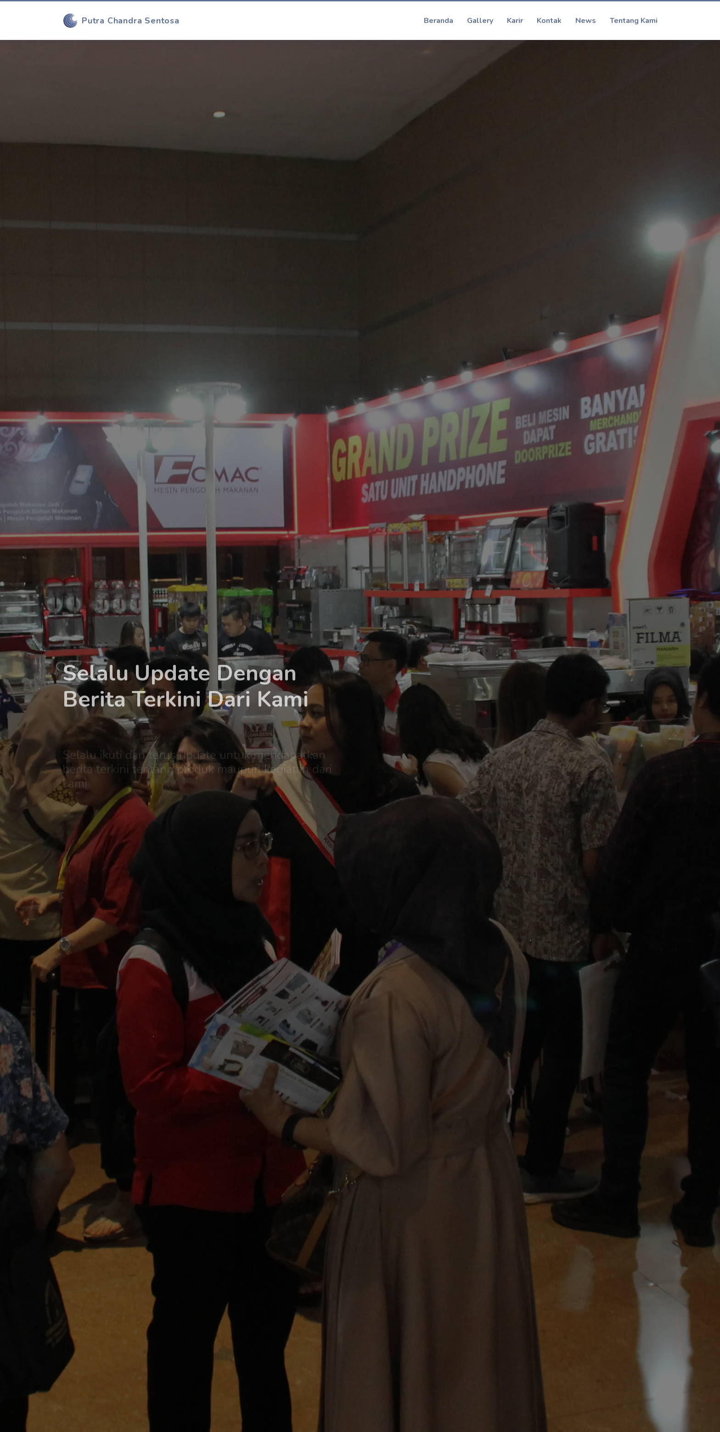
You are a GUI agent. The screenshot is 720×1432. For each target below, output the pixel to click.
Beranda (438, 21)
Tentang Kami (634, 21)
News (585, 21)
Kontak (549, 21)
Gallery (480, 21)
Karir (515, 21)
